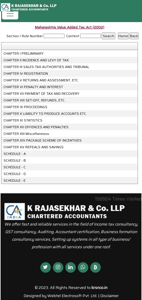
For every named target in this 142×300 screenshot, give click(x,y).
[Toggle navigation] (10, 13)
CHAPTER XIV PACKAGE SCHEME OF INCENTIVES (42, 140)
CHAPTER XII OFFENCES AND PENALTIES (36, 127)
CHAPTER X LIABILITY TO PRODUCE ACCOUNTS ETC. (45, 113)
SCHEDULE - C (14, 167)
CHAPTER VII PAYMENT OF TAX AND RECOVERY (41, 93)
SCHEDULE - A (14, 153)
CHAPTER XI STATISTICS (22, 120)
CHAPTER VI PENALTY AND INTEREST (33, 87)
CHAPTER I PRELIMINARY (23, 53)
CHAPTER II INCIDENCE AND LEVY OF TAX (36, 60)
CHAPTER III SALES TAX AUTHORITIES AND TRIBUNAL (46, 67)
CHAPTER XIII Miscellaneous (26, 133)
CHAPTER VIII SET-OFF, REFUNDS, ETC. (34, 100)
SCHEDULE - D (14, 174)
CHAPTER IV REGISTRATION (25, 73)
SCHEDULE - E (14, 180)
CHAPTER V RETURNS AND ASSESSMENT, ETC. (41, 80)
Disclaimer (109, 295)
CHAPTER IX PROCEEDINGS (25, 107)
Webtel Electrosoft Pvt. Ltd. (72, 295)
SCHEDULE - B (14, 160)
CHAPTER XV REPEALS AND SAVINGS (33, 147)
